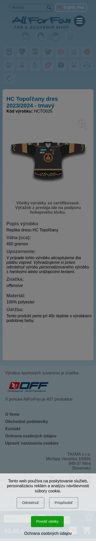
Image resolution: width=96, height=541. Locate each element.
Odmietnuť (30, 503)
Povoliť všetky (47, 521)
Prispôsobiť (64, 503)
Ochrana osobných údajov (48, 533)
